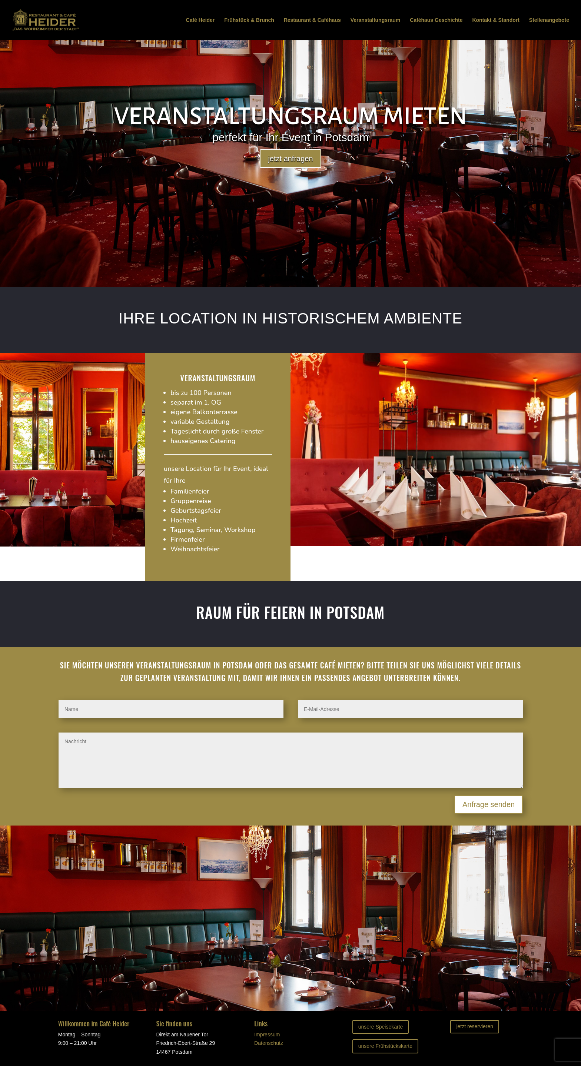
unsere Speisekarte (380, 1027)
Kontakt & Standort (495, 20)
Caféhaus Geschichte (436, 20)
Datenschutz (268, 1043)
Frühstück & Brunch (249, 20)
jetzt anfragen (290, 159)
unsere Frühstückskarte (385, 1046)
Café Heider (200, 20)
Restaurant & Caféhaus (312, 20)
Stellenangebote (549, 20)
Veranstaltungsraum (376, 20)
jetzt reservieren (474, 1026)
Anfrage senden (488, 804)
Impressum (267, 1034)
